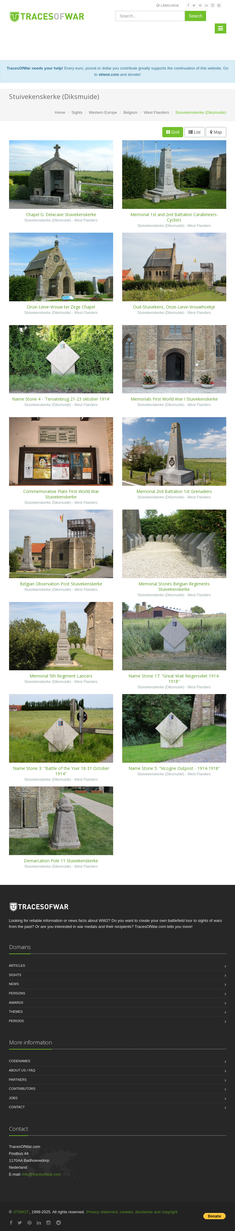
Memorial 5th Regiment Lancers (61, 676)
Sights (76, 112)
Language (170, 5)
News (14, 984)
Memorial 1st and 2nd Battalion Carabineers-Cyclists (174, 217)
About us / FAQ (22, 1070)
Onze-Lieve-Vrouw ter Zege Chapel (61, 307)
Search (195, 16)
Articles (17, 965)
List (195, 132)
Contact (17, 1107)
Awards (16, 1002)
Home (60, 112)
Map (216, 132)
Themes (16, 1011)
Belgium (130, 112)
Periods (16, 1021)
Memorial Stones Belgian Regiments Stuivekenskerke (174, 586)
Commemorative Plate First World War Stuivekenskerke (61, 494)
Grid (172, 132)
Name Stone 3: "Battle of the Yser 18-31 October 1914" (61, 771)
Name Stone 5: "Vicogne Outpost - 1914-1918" (174, 768)
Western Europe (103, 112)
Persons (17, 993)
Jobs (13, 1098)
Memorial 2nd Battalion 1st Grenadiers (174, 491)
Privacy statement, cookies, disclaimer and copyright (131, 1212)
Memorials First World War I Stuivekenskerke (174, 399)
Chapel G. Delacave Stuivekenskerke (61, 214)
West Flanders (156, 112)
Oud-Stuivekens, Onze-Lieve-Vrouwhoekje (174, 307)
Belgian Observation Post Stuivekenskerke (61, 584)
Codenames (19, 1061)
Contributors (22, 1088)
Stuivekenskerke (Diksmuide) (47, 220)
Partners (18, 1079)
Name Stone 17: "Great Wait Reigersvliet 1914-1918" (174, 678)
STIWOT (21, 1212)
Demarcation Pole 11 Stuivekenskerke (61, 861)
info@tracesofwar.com (41, 1174)
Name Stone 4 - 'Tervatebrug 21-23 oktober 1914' (61, 399)
